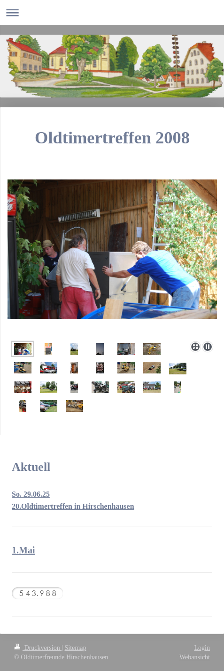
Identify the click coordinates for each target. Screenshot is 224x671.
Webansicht (194, 657)
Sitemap (75, 647)
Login (202, 647)
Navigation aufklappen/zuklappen (112, 12)
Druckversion (38, 647)
